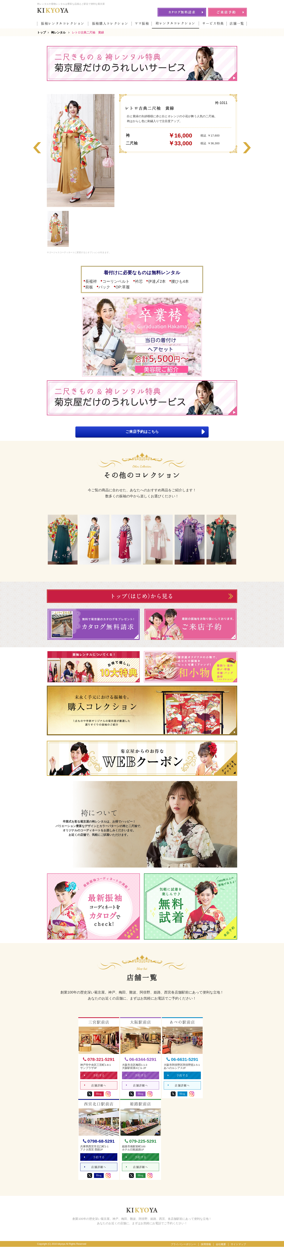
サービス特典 (213, 23)
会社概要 (221, 1246)
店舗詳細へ (95, 1086)
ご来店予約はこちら (163, 431)
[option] (80, 150)
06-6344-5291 (140, 1059)
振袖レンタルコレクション (63, 23)
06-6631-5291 (182, 1059)
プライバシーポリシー (183, 1246)
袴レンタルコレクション (175, 23)
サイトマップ (238, 1246)
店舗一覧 (237, 23)
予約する (94, 1076)
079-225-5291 (140, 1142)
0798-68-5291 (99, 1142)
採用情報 (206, 1246)
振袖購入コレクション (110, 23)
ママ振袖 (142, 23)
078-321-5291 (99, 1059)
